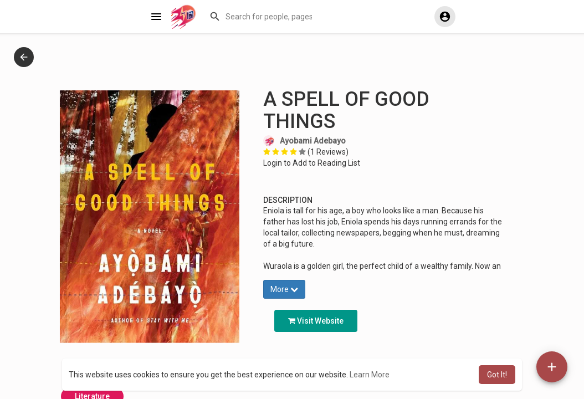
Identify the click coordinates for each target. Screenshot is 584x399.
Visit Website (316, 320)
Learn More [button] (370, 374)
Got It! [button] (497, 374)
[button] (262, 17)
